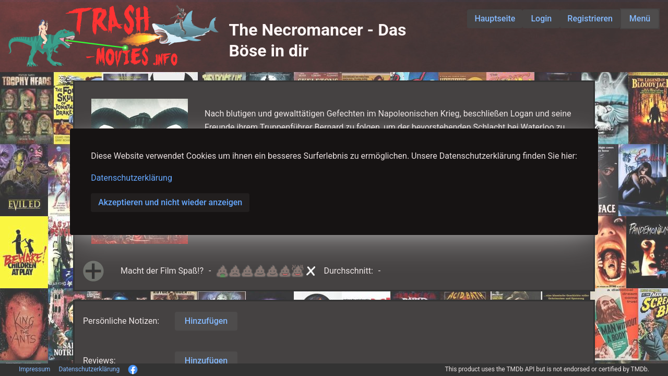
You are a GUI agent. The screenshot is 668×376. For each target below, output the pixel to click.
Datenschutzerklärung (131, 178)
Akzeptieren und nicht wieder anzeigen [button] (170, 202)
